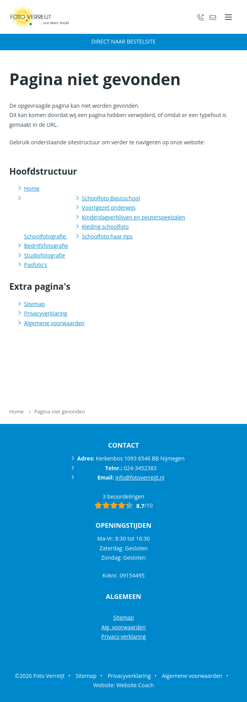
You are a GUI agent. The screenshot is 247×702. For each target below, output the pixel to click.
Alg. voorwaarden (123, 627)
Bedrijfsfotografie (46, 245)
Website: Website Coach (123, 685)
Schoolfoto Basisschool (111, 198)
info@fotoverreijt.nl (139, 477)
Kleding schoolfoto (105, 226)
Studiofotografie (44, 255)
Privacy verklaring (123, 636)
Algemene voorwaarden (54, 323)
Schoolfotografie (45, 236)
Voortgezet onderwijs (109, 207)
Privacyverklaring (45, 313)
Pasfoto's (35, 264)
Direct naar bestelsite (123, 41)
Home (32, 188)
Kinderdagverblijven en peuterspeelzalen (133, 217)
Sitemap (34, 304)
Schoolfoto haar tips (107, 236)
